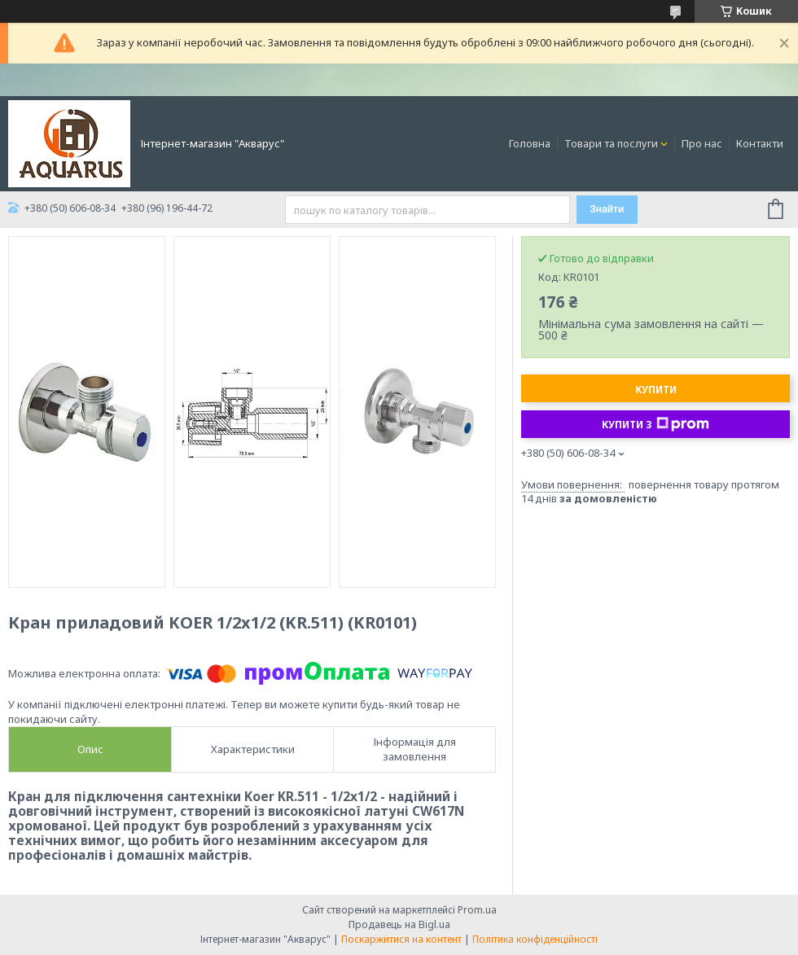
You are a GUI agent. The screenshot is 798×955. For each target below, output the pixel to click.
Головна (529, 143)
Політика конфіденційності (535, 939)
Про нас (702, 143)
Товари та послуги (611, 143)
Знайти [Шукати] (607, 209)
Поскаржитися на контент (401, 939)
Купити (656, 389)
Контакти (759, 143)
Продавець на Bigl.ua (399, 924)
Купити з (655, 424)
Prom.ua (477, 910)
